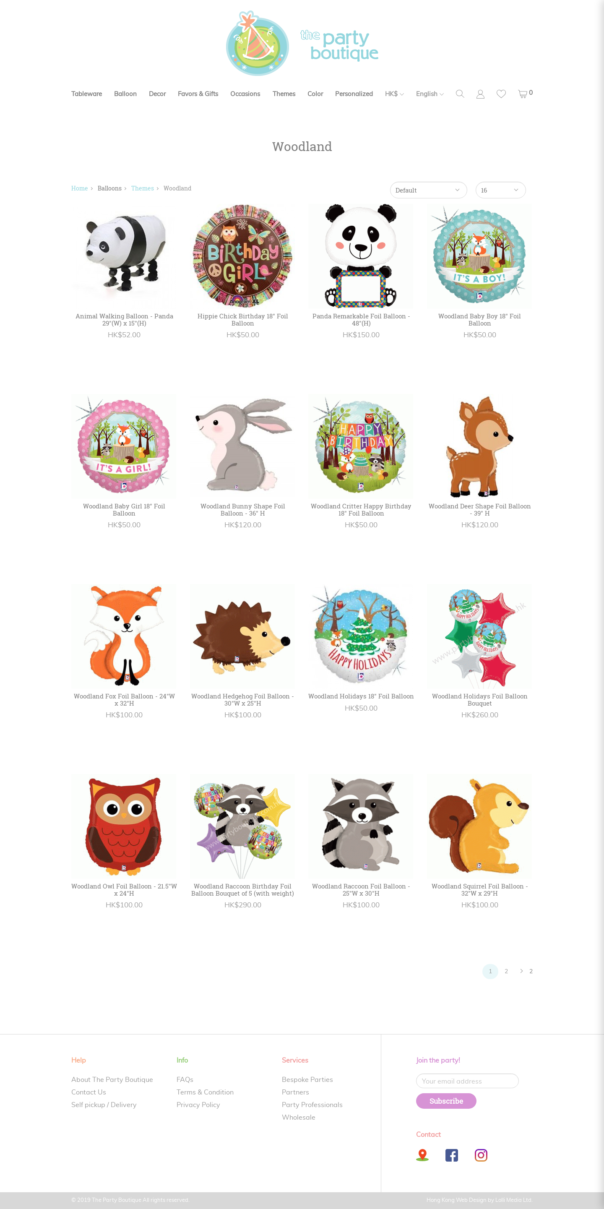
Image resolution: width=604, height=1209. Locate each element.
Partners (295, 1092)
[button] (525, 94)
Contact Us (88, 1092)
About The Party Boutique (112, 1079)
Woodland (177, 188)
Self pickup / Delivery (104, 1105)
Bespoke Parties (307, 1079)
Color (315, 94)
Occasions (245, 94)
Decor (157, 94)
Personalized (354, 94)
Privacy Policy (198, 1105)
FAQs (185, 1079)
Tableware (86, 94)
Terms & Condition (205, 1092)
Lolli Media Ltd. (514, 1200)
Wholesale (298, 1117)
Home (79, 188)
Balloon (125, 94)
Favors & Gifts (198, 94)
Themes (284, 94)
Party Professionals (312, 1105)
